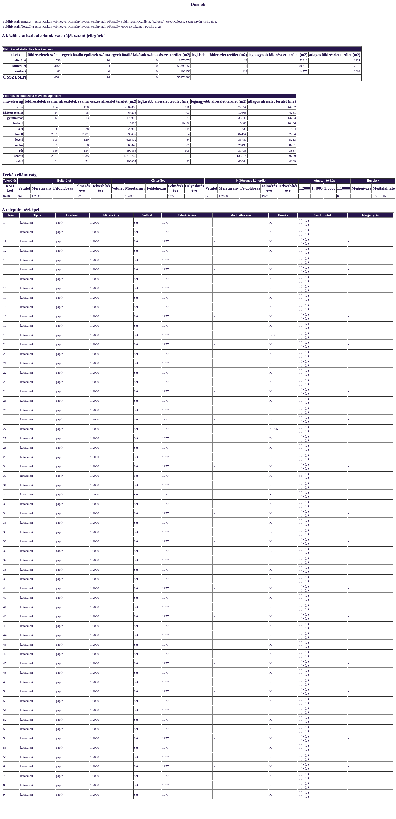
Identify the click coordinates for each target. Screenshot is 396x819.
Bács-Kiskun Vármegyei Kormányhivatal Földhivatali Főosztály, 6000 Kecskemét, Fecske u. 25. (98, 26)
